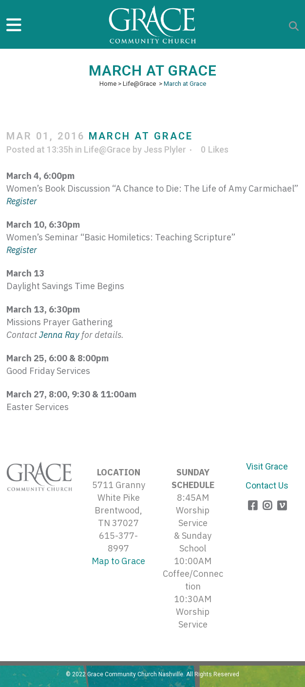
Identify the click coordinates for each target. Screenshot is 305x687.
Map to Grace (118, 561)
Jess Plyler (165, 149)
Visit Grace (267, 466)
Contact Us (267, 485)
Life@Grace (139, 83)
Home (107, 83)
